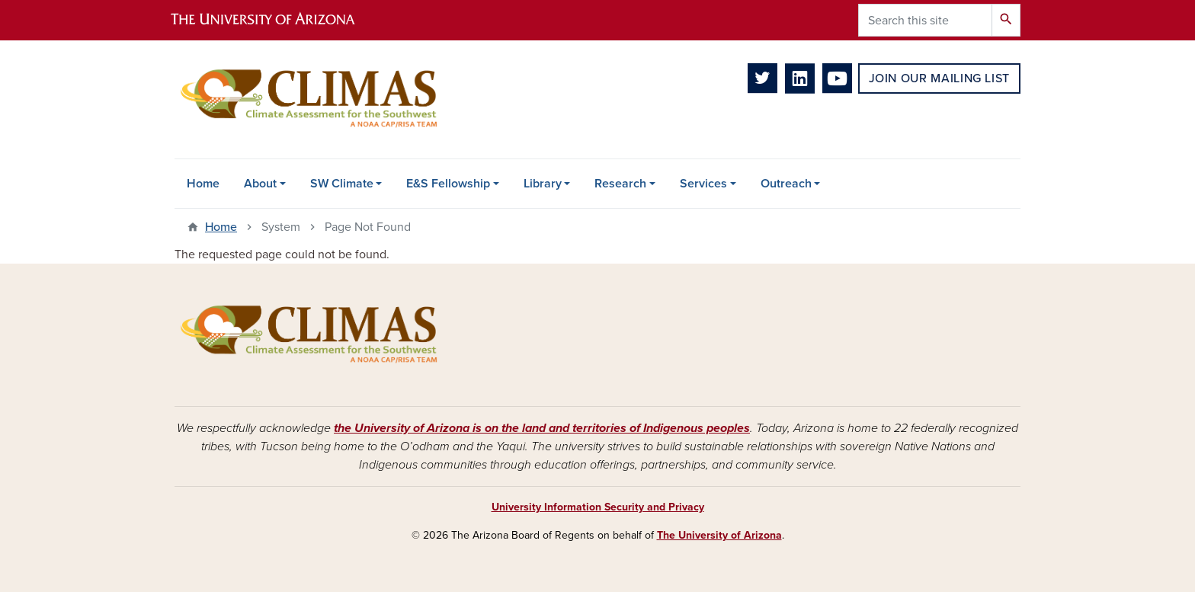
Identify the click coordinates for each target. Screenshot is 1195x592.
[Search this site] (925, 20)
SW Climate (341, 183)
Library (543, 183)
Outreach (786, 183)
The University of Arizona (719, 535)
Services (703, 183)
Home (203, 183)
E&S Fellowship (448, 183)
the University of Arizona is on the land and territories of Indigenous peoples (542, 428)
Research (620, 183)
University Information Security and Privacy (598, 507)
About (260, 183)
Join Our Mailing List (939, 78)
